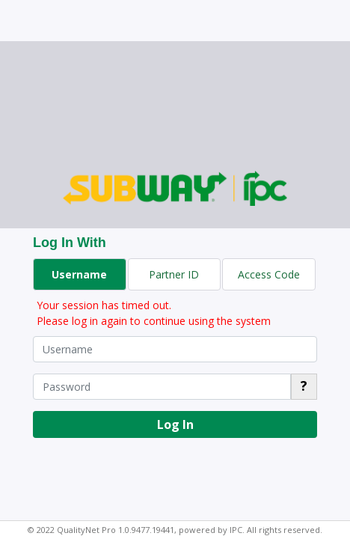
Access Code (269, 274)
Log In (175, 424)
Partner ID (174, 274)
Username (79, 274)
